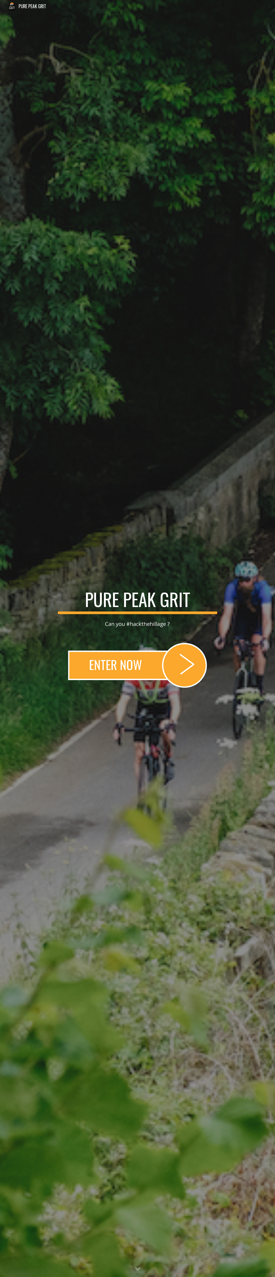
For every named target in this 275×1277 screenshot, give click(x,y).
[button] (137, 1269)
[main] (137, 601)
